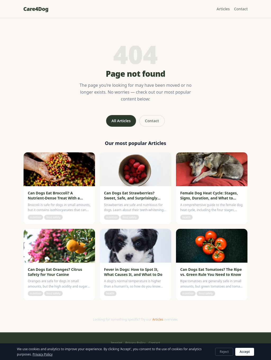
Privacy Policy (135, 343)
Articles (223, 8)
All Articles (120, 120)
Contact (241, 8)
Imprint (116, 343)
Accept (245, 351)
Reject (224, 351)
